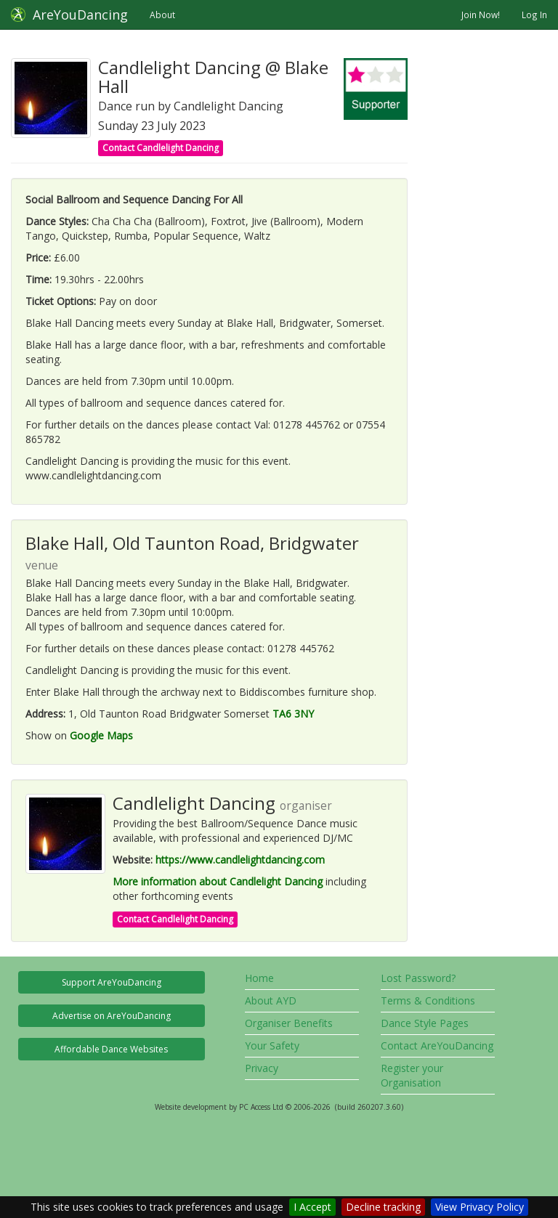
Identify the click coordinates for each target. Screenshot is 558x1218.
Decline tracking (383, 1207)
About (162, 14)
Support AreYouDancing (111, 982)
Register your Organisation (412, 1075)
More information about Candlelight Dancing (218, 881)
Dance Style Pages (425, 1023)
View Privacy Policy (479, 1207)
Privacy (261, 1068)
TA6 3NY (293, 713)
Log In (534, 14)
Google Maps (101, 735)
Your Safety (272, 1045)
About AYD (270, 1000)
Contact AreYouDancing (437, 1045)
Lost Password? (418, 978)
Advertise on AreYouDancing (111, 1016)
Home (259, 978)
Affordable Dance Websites (111, 1049)
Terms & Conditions (428, 1000)
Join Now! (480, 14)
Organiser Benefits (289, 1023)
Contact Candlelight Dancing (160, 148)
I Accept (312, 1207)
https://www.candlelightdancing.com (240, 859)
